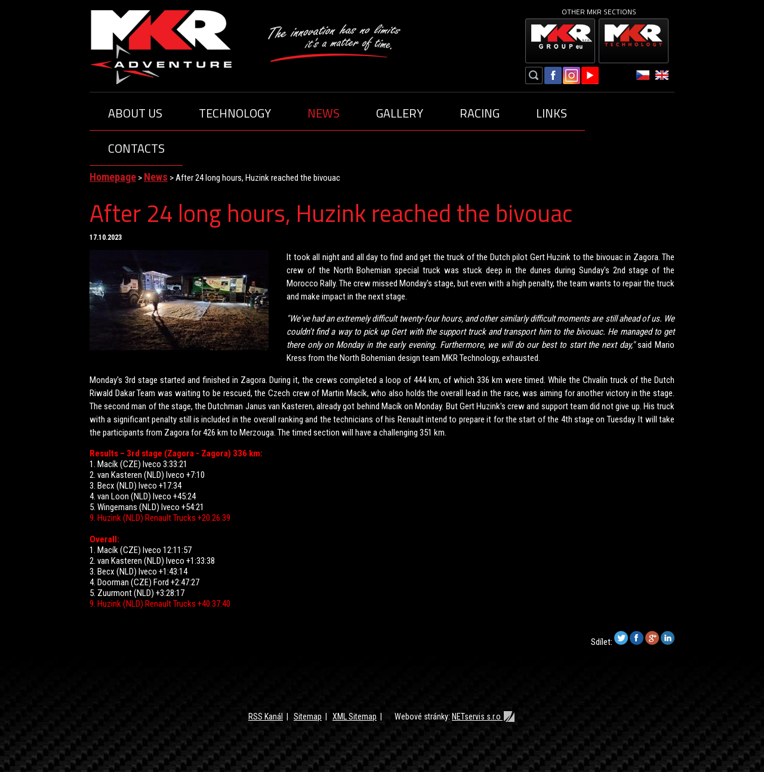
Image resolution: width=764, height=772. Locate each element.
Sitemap (308, 716)
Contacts (136, 148)
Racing (480, 113)
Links (551, 113)
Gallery (399, 113)
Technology (235, 113)
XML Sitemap (354, 716)
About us (135, 113)
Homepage (113, 177)
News (323, 113)
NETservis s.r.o (484, 716)
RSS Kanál (265, 716)
